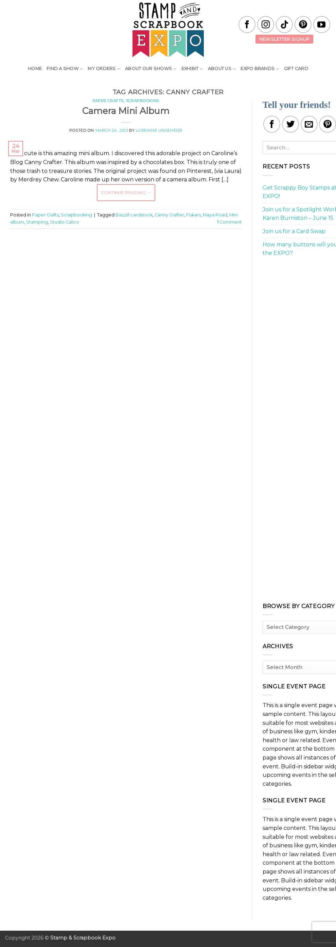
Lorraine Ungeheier (159, 130)
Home (35, 68)
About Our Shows (150, 69)
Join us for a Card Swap (294, 231)
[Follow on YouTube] (321, 24)
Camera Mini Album (126, 110)
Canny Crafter (169, 214)
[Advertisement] (134, 254)
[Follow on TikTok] (284, 24)
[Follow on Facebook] (246, 24)
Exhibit (192, 69)
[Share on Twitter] (290, 124)
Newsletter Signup (284, 39)
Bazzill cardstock (134, 214)
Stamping (37, 222)
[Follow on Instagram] (265, 24)
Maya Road (215, 214)
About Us (222, 69)
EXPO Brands (260, 69)
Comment (229, 222)
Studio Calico (64, 222)
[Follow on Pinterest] (303, 24)
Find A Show (65, 69)
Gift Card (296, 68)
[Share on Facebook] (271, 124)
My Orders (104, 69)
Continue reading (126, 192)
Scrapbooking (143, 100)
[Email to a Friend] (309, 124)
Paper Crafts (108, 100)
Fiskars (193, 214)
